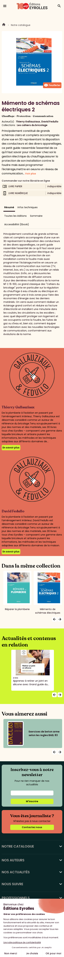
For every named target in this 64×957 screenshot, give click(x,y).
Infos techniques (28, 207)
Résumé (9, 207)
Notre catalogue (20, 25)
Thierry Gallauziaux (28, 121)
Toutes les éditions (15, 216)
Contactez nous (32, 827)
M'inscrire (32, 801)
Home (4, 25)
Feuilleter (52, 85)
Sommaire (36, 216)
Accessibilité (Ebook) (16, 224)
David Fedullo (49, 121)
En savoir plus (11, 447)
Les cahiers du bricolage (32, 125)
